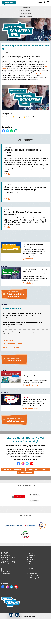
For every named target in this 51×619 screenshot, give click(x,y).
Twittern (7, 130)
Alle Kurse (9, 340)
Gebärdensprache (25, 14)
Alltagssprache (25, 8)
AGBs (34, 616)
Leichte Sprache (25, 11)
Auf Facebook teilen (3, 130)
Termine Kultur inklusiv (14, 344)
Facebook (19, 463)
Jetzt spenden (26, 472)
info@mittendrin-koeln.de (14, 563)
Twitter (28, 463)
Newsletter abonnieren (13, 469)
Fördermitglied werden (38, 469)
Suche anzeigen (44, 2)
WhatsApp (11, 130)
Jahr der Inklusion (40, 74)
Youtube (32, 463)
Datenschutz (27, 616)
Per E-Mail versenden (15, 130)
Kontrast (25, 17)
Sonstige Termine (12, 347)
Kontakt (39, 2)
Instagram (23, 463)
